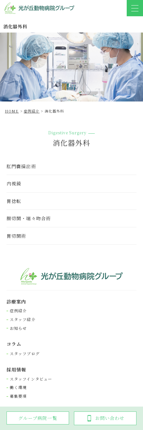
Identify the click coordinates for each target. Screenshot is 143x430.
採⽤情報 (16, 370)
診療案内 (16, 302)
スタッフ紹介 (23, 319)
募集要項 (18, 396)
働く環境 (18, 387)
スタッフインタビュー (31, 379)
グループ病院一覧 (37, 418)
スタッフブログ (25, 353)
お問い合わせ (105, 418)
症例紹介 (18, 310)
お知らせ (18, 328)
